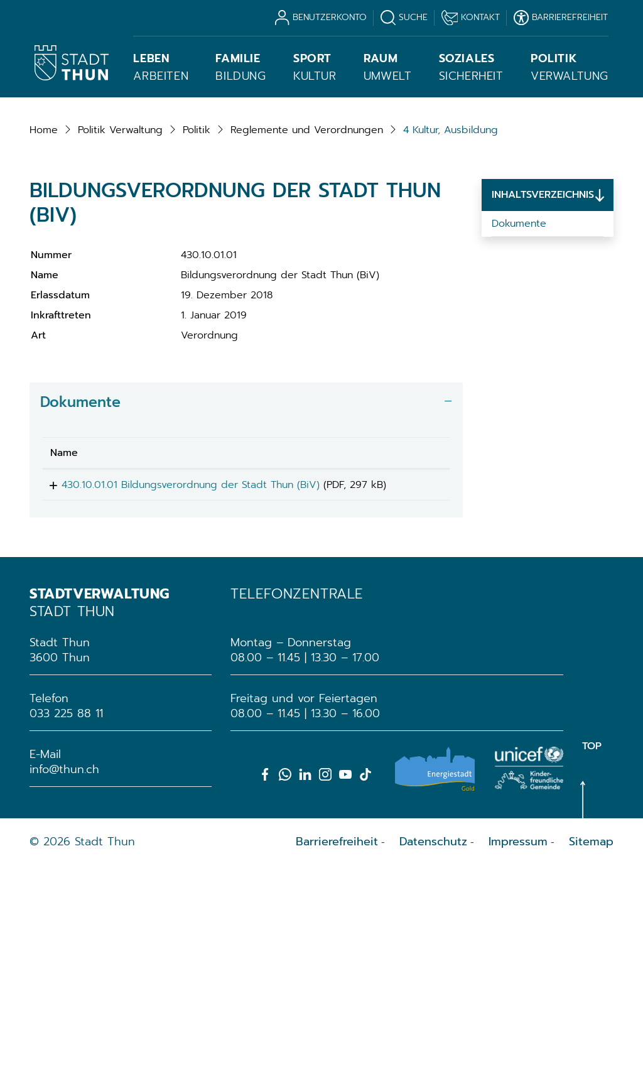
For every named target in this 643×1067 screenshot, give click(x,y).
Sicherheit (471, 67)
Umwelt (388, 67)
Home (44, 315)
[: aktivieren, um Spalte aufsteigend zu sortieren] (416, 639)
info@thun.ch (64, 970)
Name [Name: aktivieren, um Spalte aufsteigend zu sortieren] (64, 638)
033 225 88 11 (66, 914)
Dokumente (519, 409)
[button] (120, 315)
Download (415, 673)
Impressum (518, 1042)
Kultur (315, 67)
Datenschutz (433, 1042)
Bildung (240, 67)
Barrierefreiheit (337, 1042)
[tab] (246, 588)
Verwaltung (569, 67)
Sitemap (591, 1042)
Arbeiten (160, 67)
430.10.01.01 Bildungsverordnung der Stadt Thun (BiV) (179, 670)
